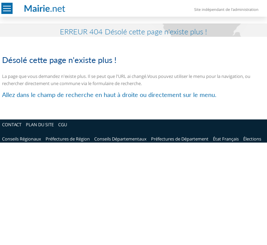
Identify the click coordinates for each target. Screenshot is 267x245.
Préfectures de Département (179, 139)
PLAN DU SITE (40, 124)
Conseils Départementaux (120, 139)
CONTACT (11, 124)
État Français (226, 139)
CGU (62, 124)
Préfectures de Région (68, 139)
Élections (252, 139)
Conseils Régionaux (21, 139)
